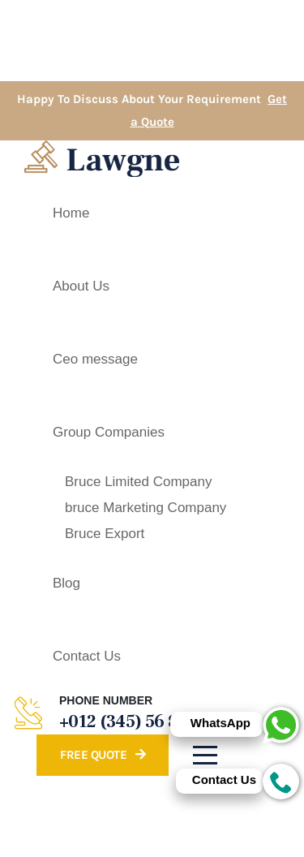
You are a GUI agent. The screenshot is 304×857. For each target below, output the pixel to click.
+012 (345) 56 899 (128, 721)
